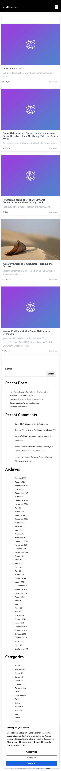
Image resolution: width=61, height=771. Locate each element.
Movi (17, 721)
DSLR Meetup (20, 695)
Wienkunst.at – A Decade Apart (22, 395)
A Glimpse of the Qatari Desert (35, 424)
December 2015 (21, 519)
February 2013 (20, 619)
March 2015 (19, 534)
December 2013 (21, 586)
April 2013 (18, 612)
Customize (31, 751)
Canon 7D (19, 680)
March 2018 (19, 489)
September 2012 (21, 638)
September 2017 (21, 493)
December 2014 (21, 541)
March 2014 (19, 575)
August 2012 (19, 641)
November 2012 (21, 630)
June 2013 (18, 604)
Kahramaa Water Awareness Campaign (25, 403)
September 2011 (21, 649)
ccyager (18, 457)
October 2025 (20, 478)
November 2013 (21, 589)
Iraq (16, 714)
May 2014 (18, 567)
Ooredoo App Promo (18, 406)
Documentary (20, 688)
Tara (16, 430)
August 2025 (20, 482)
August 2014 (19, 556)
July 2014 (18, 560)
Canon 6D (19, 677)
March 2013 (19, 615)
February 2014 (20, 578)
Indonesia (19, 706)
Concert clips (20, 684)
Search (8, 368)
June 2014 (18, 563)
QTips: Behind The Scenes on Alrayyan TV (39, 430)
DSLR (17, 692)
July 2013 (18, 600)
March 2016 (19, 511)
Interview (18, 710)
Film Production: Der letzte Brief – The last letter (29, 392)
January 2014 (20, 582)
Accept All (32, 763)
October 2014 (20, 548)
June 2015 (18, 530)
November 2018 (21, 485)
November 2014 (21, 545)
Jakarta (17, 718)
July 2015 (18, 526)
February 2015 (20, 537)
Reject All (31, 757)
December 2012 (21, 626)
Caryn (17, 424)
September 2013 (21, 593)
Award (17, 666)
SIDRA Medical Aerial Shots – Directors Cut (26, 399)
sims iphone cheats (23, 447)
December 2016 (21, 500)
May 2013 (18, 608)
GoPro (17, 703)
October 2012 (20, 634)
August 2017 (19, 497)
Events (17, 699)
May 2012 (18, 645)
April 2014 (18, 571)
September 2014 (21, 552)
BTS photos (20, 669)
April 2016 (18, 508)
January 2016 (20, 515)
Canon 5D (19, 673)
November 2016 (21, 504)
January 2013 (20, 623)
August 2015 (19, 522)
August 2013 (19, 597)
